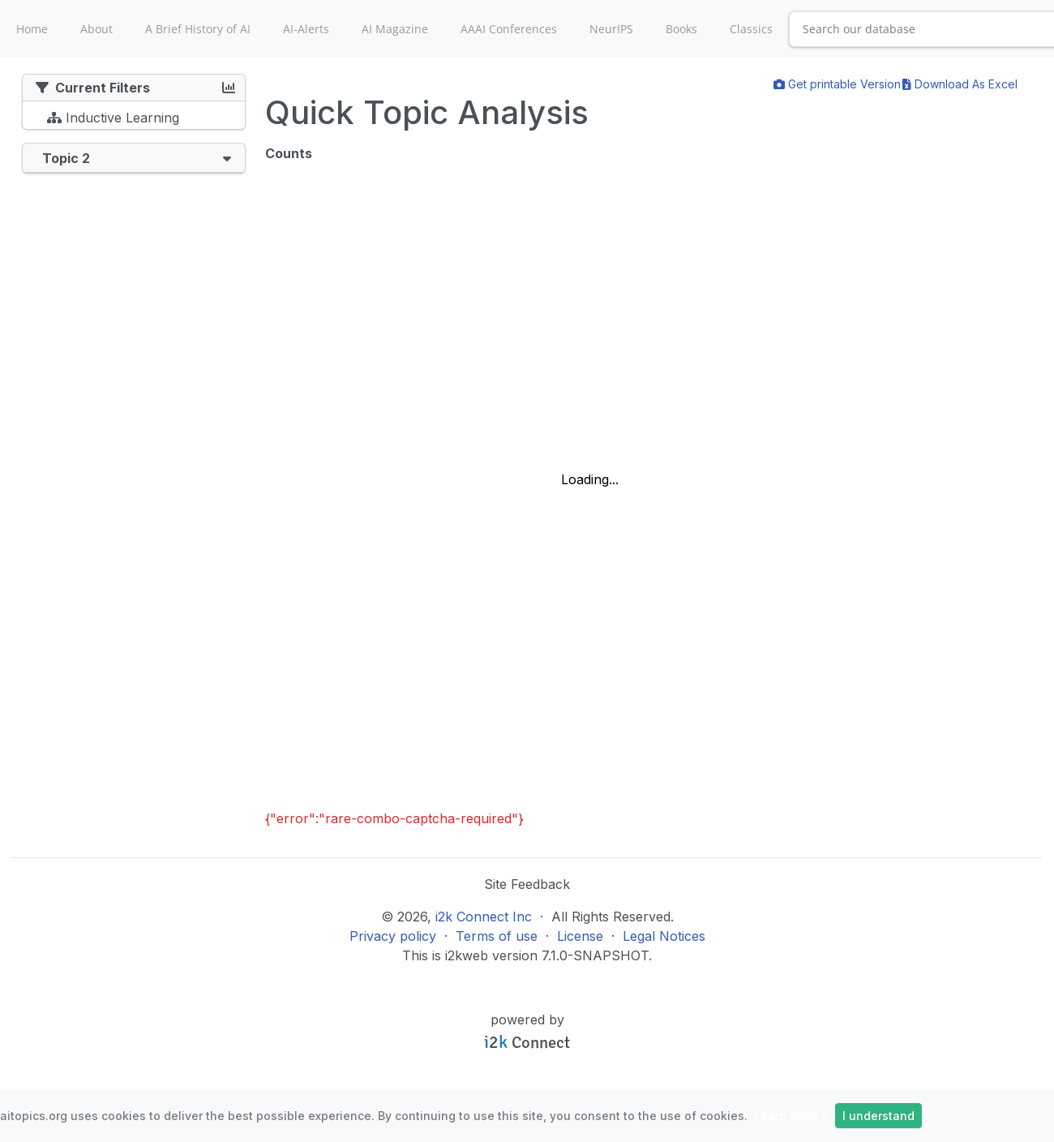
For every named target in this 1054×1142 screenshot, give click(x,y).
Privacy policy (392, 936)
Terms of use (497, 936)
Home (32, 28)
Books (681, 28)
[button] (227, 158)
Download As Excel (960, 84)
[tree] (134, 119)
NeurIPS (611, 28)
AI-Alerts (306, 28)
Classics (751, 28)
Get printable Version (837, 84)
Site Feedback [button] (527, 884)
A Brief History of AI (198, 28)
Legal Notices (664, 936)
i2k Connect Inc (483, 916)
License (580, 936)
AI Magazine (395, 28)
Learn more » (791, 1116)
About (96, 28)
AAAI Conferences (509, 28)
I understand (878, 1116)
